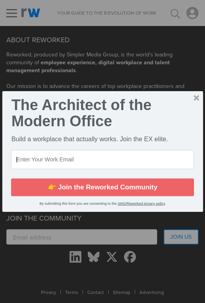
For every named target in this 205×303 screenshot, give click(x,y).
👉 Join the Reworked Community (102, 187)
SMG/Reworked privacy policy (141, 204)
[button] (102, 113)
